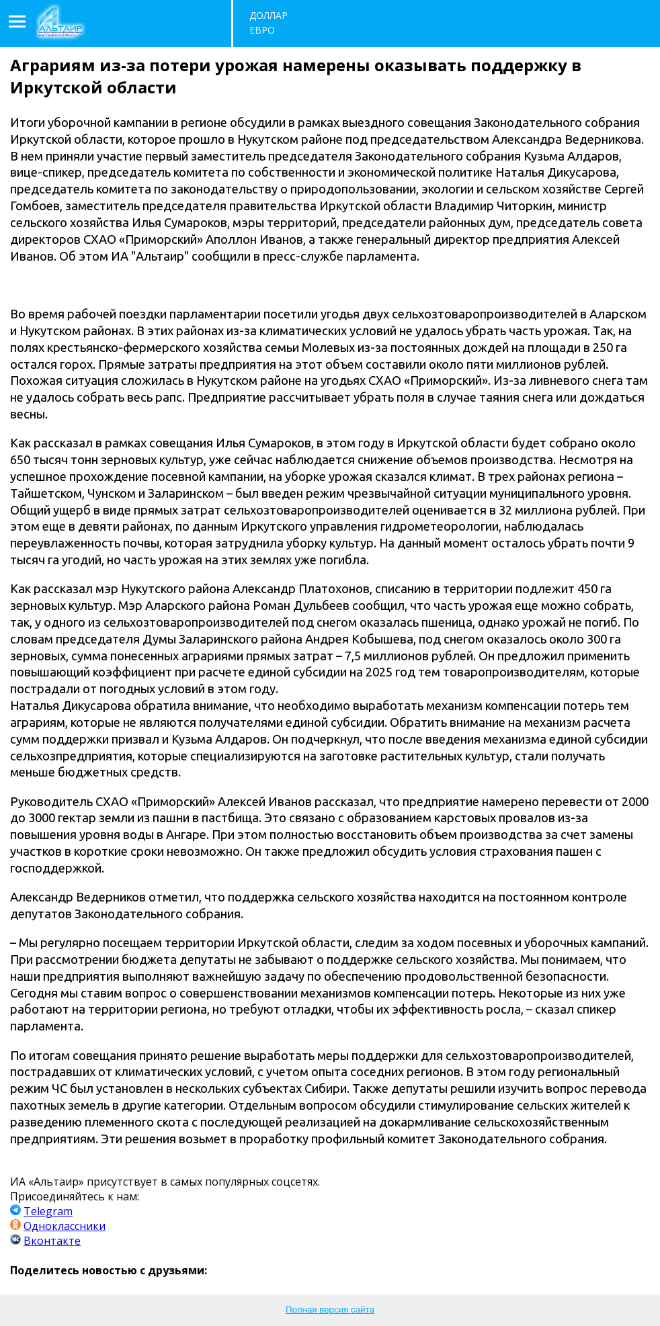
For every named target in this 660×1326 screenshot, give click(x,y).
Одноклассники (65, 1226)
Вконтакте (52, 1240)
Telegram (48, 1211)
